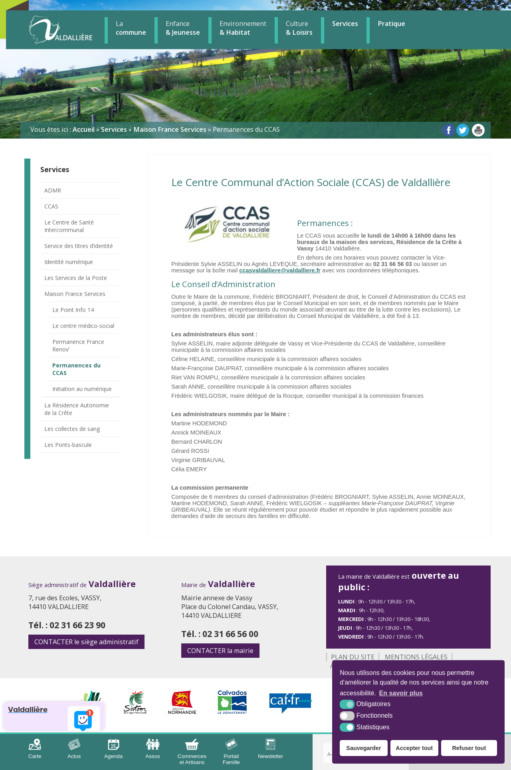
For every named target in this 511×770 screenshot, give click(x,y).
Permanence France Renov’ (78, 345)
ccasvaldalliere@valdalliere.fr (280, 270)
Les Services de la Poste (75, 278)
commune (131, 28)
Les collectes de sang (72, 429)
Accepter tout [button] (414, 748)
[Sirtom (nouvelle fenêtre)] (135, 712)
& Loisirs (299, 28)
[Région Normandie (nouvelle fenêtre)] (182, 712)
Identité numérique (68, 262)
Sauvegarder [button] (363, 748)
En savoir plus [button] (401, 693)
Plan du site (352, 657)
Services (345, 23)
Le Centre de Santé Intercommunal (69, 226)
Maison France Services (74, 294)
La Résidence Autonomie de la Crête (76, 409)
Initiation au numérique (82, 389)
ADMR (52, 190)
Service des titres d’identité (78, 246)
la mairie (220, 650)
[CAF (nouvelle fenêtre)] (291, 712)
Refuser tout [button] (469, 748)
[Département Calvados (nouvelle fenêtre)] (233, 712)
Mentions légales (416, 657)
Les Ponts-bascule (68, 445)
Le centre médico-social (83, 325)
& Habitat (243, 28)
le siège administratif (86, 641)
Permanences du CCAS (76, 369)
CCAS (51, 206)
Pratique (391, 23)
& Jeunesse (183, 28)
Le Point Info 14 (73, 310)
